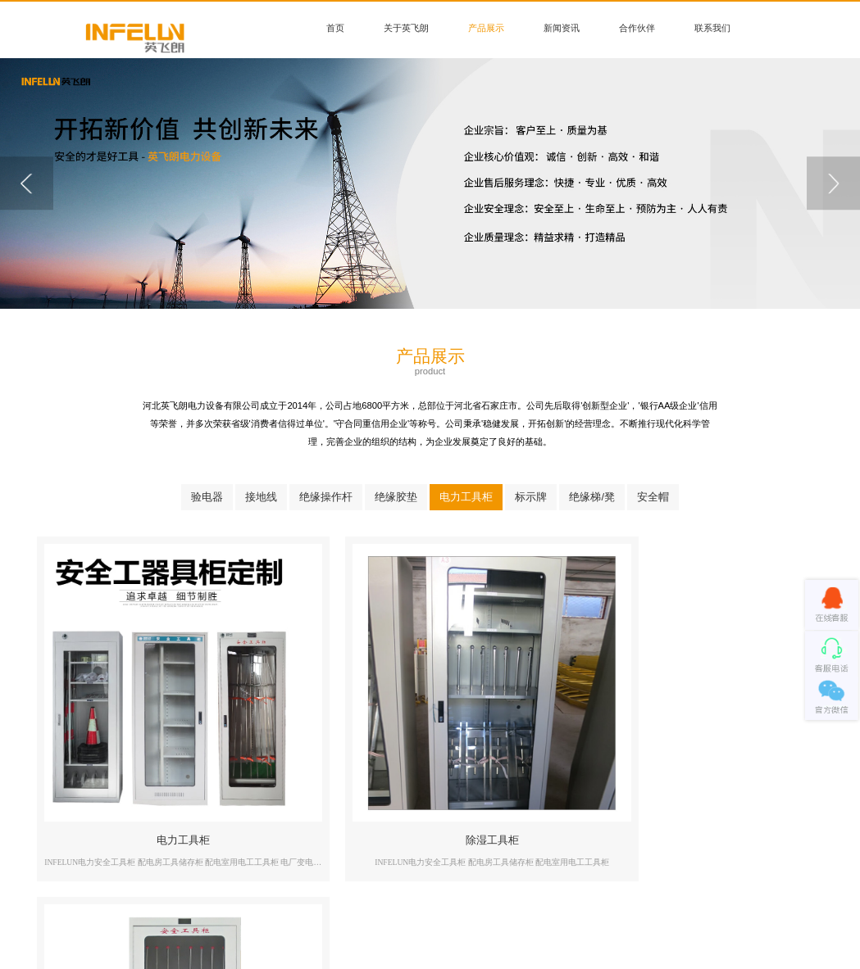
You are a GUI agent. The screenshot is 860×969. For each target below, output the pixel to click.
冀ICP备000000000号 (489, 935)
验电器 (207, 497)
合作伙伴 (637, 28)
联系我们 (712, 28)
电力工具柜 (466, 497)
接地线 (261, 497)
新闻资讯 (562, 28)
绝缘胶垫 (396, 497)
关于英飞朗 (406, 28)
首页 (335, 28)
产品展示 (486, 28)
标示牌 (531, 497)
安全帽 (653, 497)
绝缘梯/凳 (592, 497)
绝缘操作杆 (326, 497)
